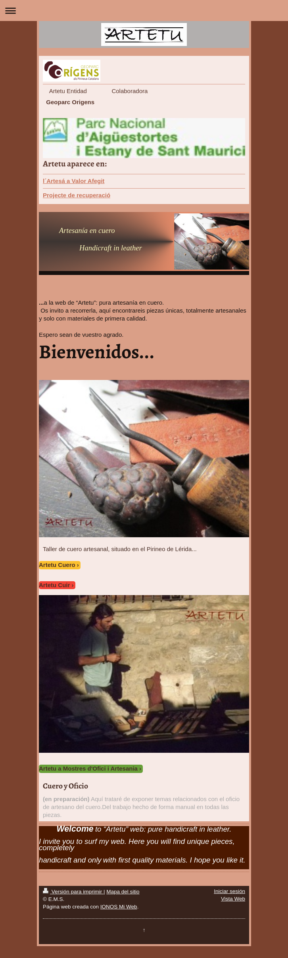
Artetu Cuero (57, 564)
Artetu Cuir (54, 585)
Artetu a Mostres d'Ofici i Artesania (88, 768)
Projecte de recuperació (76, 195)
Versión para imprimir (73, 892)
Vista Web (233, 899)
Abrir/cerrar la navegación (144, 10)
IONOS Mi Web (118, 907)
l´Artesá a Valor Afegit (73, 180)
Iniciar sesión (229, 891)
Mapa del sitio (122, 892)
